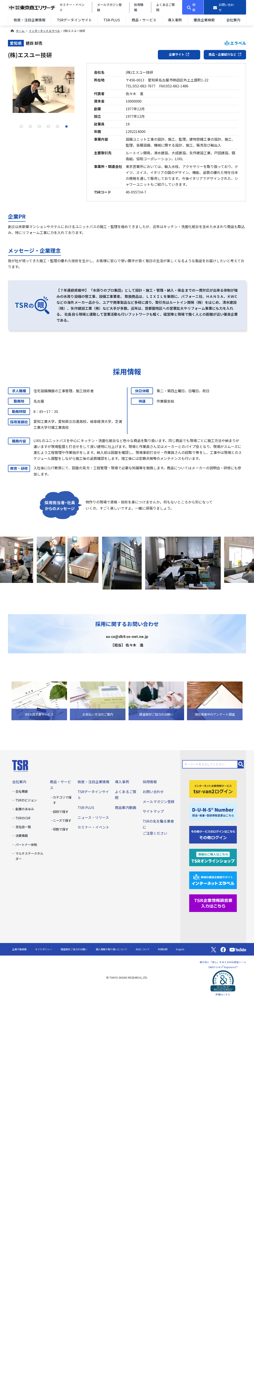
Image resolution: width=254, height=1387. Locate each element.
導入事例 (175, 19)
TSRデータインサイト (74, 19)
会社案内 (233, 19)
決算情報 (21, 835)
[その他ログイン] (213, 834)
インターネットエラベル (44, 31)
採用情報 (150, 781)
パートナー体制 (26, 844)
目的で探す (60, 811)
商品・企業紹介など (225, 54)
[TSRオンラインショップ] (213, 857)
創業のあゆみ (24, 809)
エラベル (235, 43)
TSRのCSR (22, 818)
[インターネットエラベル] (213, 879)
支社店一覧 (23, 826)
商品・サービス (144, 19)
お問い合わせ (153, 791)
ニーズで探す (62, 820)
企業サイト (179, 54)
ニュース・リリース (93, 817)
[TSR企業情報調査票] (213, 902)
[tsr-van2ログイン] (213, 788)
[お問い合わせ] (225, 7)
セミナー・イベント (93, 827)
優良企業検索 (204, 19)
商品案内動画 (125, 807)
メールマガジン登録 (158, 801)
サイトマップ (153, 811)
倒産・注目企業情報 (29, 19)
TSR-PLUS (111, 19)
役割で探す (60, 829)
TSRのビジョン (26, 800)
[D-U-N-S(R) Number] (213, 811)
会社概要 (21, 791)
